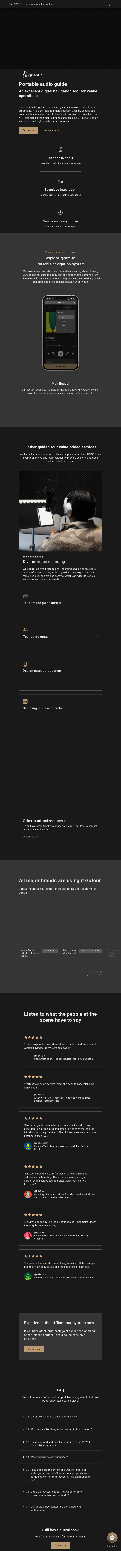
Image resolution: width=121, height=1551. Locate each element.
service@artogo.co (84, 1544)
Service (15, 4)
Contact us (30, 787)
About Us (79, 1529)
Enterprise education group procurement (83, 1535)
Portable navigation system (39, 4)
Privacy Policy (35, 1529)
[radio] (25, 988)
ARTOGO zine (58, 1526)
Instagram (56, 1532)
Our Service (80, 1541)
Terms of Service (36, 1526)
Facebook (56, 1529)
